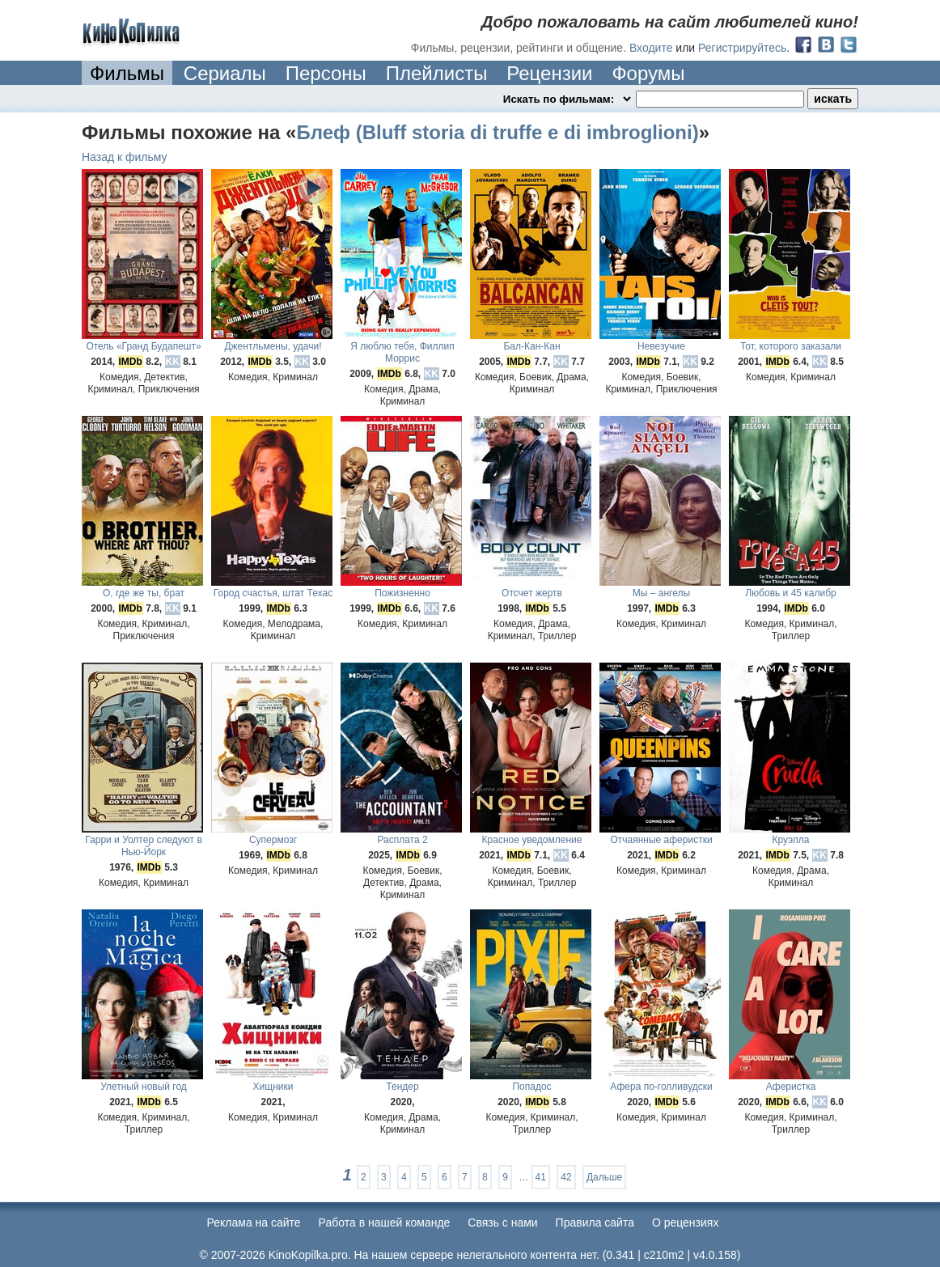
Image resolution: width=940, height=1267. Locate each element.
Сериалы (225, 73)
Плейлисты (437, 73)
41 (541, 1177)
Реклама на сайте (254, 1222)
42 (566, 1177)
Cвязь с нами (502, 1222)
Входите (651, 47)
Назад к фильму (124, 156)
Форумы (648, 73)
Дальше (604, 1177)
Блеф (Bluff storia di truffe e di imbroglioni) (497, 132)
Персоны (326, 73)
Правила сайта (595, 1222)
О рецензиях (685, 1222)
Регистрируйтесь (742, 47)
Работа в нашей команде (385, 1222)
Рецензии (549, 73)
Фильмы (127, 73)
